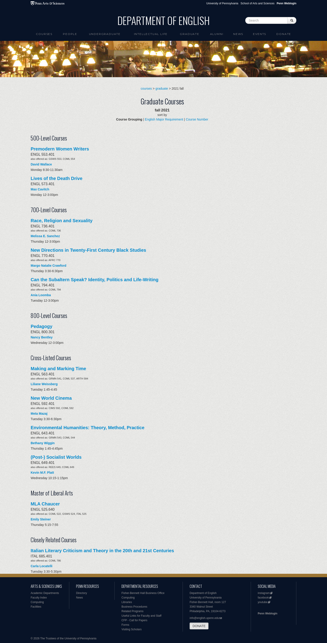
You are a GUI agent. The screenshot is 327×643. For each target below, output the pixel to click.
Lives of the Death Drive (56, 178)
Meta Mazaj (39, 413)
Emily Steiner (41, 519)
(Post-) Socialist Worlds (56, 457)
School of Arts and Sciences (257, 3)
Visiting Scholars (131, 629)
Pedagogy (41, 326)
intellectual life (151, 34)
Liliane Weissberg (44, 384)
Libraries (126, 602)
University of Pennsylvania (222, 3)
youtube (263, 602)
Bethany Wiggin (43, 443)
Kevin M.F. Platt (42, 472)
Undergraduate (105, 34)
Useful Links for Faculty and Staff (141, 615)
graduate (162, 88)
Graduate (189, 34)
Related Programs (132, 611)
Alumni (216, 34)
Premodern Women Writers (60, 148)
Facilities (36, 606)
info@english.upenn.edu (204, 618)
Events (259, 34)
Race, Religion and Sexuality (61, 220)
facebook (263, 597)
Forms (125, 624)
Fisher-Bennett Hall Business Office (142, 593)
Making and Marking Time (58, 368)
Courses (44, 34)
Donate (283, 34)
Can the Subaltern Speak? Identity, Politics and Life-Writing (95, 279)
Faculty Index (39, 597)
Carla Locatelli (41, 566)
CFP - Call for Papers (134, 620)
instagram (264, 593)
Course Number (197, 119)
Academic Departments (45, 593)
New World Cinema (51, 398)
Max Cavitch (40, 189)
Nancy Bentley (41, 337)
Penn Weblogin (267, 613)
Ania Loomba (41, 295)
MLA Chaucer (45, 503)
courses (146, 88)
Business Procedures (134, 606)
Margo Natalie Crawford (48, 265)
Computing (37, 602)
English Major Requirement (164, 119)
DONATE (199, 626)
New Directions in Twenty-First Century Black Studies (88, 250)
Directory (81, 593)
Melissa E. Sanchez (45, 236)
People (70, 34)
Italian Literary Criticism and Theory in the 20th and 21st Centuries (102, 550)
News (238, 34)
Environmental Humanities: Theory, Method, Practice (87, 427)
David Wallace (41, 164)
